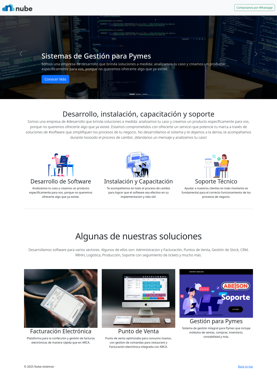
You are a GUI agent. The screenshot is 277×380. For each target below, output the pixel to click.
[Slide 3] (145, 94)
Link (62, 5)
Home (53, 10)
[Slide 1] (132, 94)
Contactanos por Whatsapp (255, 8)
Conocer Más (55, 79)
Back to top (245, 367)
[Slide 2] (138, 94)
